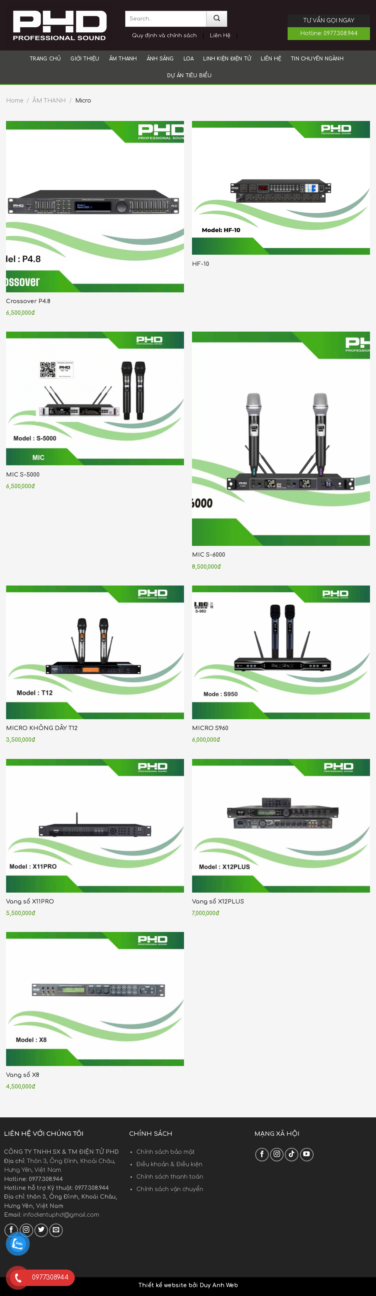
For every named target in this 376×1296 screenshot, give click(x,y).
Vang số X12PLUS (218, 901)
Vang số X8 (22, 1075)
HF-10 (200, 264)
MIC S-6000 (208, 554)
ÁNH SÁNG (160, 59)
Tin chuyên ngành (317, 59)
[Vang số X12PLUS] (281, 826)
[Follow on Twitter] (41, 1230)
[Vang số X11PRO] (95, 826)
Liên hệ (271, 59)
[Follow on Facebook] (262, 1154)
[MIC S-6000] (281, 438)
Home (14, 101)
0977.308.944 (341, 33)
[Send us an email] (56, 1230)
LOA (189, 59)
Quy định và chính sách (164, 35)
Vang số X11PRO (30, 901)
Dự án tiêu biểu (189, 75)
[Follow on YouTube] (307, 1154)
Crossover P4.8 (28, 301)
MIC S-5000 (23, 474)
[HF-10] (281, 188)
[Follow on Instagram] (277, 1154)
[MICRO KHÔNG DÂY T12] (95, 652)
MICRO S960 (210, 728)
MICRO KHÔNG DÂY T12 (42, 728)
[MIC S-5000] (95, 398)
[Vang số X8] (95, 999)
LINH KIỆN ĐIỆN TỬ (227, 59)
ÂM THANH (123, 59)
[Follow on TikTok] (291, 1154)
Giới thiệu (84, 59)
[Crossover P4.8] (95, 206)
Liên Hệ (220, 35)
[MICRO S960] (281, 652)
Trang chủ (45, 59)
